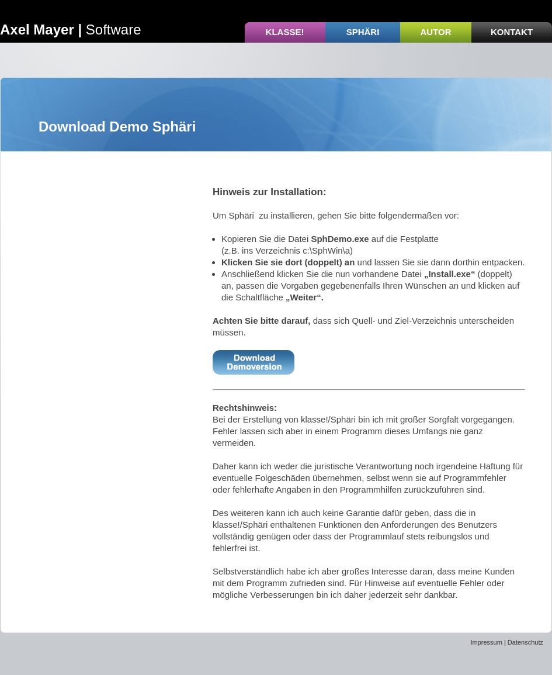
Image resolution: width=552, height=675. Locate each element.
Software (70, 29)
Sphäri (363, 32)
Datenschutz (525, 642)
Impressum (486, 642)
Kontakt (512, 32)
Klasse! (285, 32)
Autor (435, 32)
